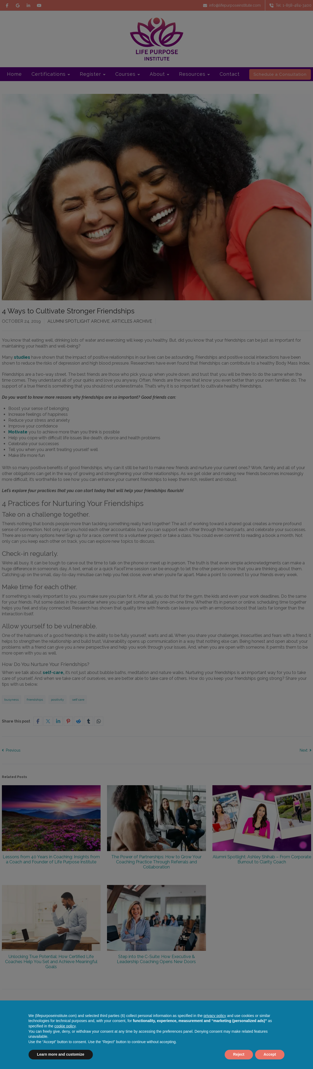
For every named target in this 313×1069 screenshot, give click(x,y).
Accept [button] (270, 1054)
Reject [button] (238, 1054)
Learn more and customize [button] (60, 1054)
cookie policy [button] (65, 1026)
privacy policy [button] (215, 1016)
